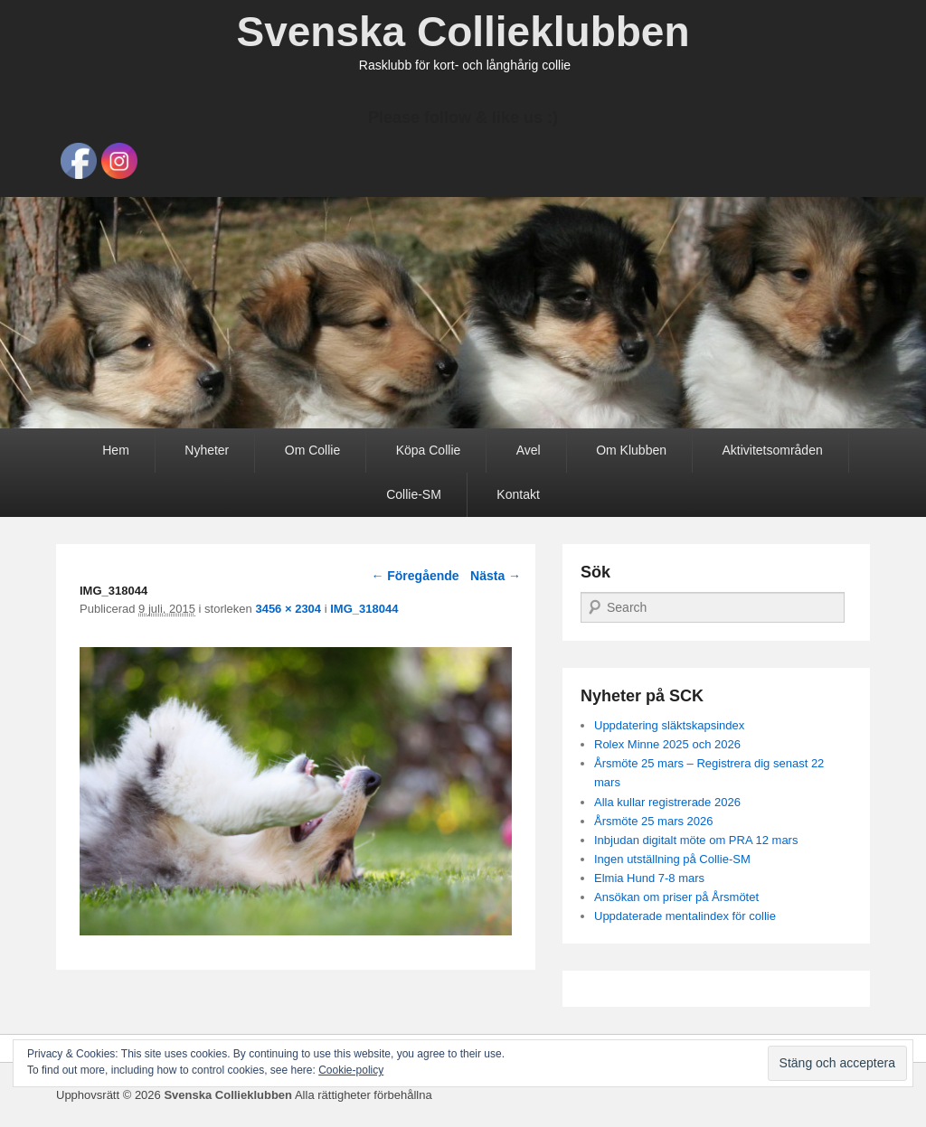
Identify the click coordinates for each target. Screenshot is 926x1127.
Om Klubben (631, 450)
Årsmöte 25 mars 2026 (653, 821)
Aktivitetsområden (772, 450)
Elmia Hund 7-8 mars (649, 878)
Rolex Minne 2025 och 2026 (667, 744)
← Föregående (414, 575)
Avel (528, 450)
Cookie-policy (350, 1070)
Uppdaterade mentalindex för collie (685, 916)
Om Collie (312, 450)
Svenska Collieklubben (462, 31)
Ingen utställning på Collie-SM (672, 859)
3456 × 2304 (288, 608)
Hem (115, 450)
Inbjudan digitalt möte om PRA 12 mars (696, 840)
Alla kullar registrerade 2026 (667, 802)
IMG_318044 (364, 608)
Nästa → (495, 575)
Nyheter (206, 450)
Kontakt (517, 494)
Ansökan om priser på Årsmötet (676, 897)
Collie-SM (413, 494)
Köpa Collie (428, 450)
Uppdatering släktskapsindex (669, 725)
